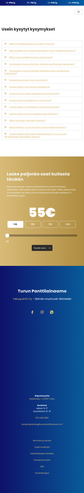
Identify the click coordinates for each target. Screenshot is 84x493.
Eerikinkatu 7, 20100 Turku (42, 398)
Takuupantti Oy (22, 299)
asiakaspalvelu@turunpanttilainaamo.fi (42, 424)
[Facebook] (32, 312)
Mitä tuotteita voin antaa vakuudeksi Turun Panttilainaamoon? (42, 50)
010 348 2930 (42, 417)
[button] (42, 248)
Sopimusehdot (42, 447)
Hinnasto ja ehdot (42, 440)
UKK (42, 466)
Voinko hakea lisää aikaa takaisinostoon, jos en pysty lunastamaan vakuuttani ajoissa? (35, 135)
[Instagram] (42, 312)
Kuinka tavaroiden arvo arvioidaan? (28, 80)
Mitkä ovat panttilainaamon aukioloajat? (31, 57)
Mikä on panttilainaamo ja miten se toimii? (32, 43)
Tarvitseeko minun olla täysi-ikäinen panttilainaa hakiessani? (42, 64)
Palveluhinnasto (42, 460)
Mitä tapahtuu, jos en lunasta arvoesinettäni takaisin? (37, 127)
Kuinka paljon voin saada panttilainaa (29, 86)
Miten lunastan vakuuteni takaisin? (27, 120)
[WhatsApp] (51, 312)
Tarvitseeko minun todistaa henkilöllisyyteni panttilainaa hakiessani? (36, 72)
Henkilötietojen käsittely (42, 453)
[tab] (42, 43)
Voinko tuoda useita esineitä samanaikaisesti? (34, 93)
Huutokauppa (42, 473)
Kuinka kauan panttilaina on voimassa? (30, 100)
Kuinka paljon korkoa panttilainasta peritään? (33, 113)
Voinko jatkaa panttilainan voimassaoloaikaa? (34, 107)
